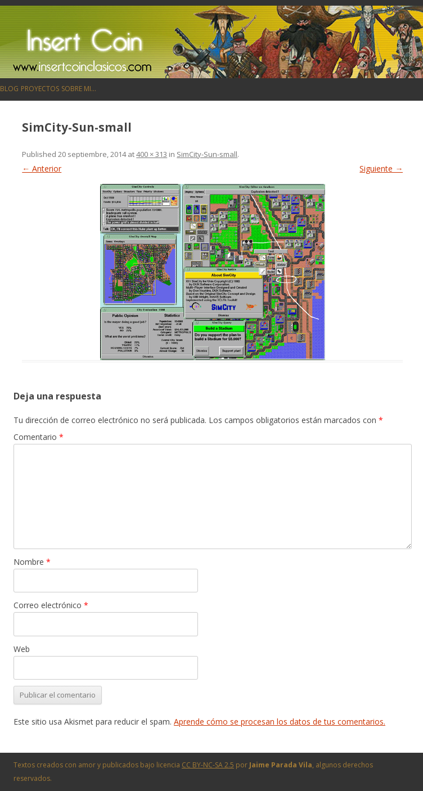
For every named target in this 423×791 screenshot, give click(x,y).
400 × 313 (151, 154)
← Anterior (41, 168)
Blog (9, 88)
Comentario (39, 437)
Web (22, 649)
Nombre (32, 561)
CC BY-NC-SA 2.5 (208, 765)
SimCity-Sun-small (207, 154)
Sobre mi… (78, 88)
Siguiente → (381, 168)
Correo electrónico (51, 605)
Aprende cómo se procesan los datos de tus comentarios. (279, 721)
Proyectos (40, 88)
